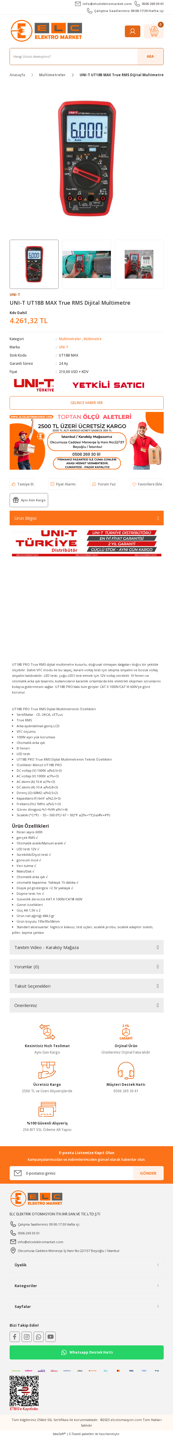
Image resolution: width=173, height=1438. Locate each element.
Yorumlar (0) (26, 967)
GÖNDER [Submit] (148, 1173)
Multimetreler (70, 338)
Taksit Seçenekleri (32, 986)
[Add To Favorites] (147, 484)
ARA (150, 56)
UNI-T (63, 347)
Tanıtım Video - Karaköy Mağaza (46, 947)
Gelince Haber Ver (87, 402)
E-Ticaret (75, 1434)
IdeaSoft (59, 1434)
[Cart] (154, 31)
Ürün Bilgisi (25, 518)
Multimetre (93, 338)
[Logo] (47, 31)
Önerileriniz (25, 1005)
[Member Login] (132, 31)
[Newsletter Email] (87, 1173)
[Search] (86, 56)
